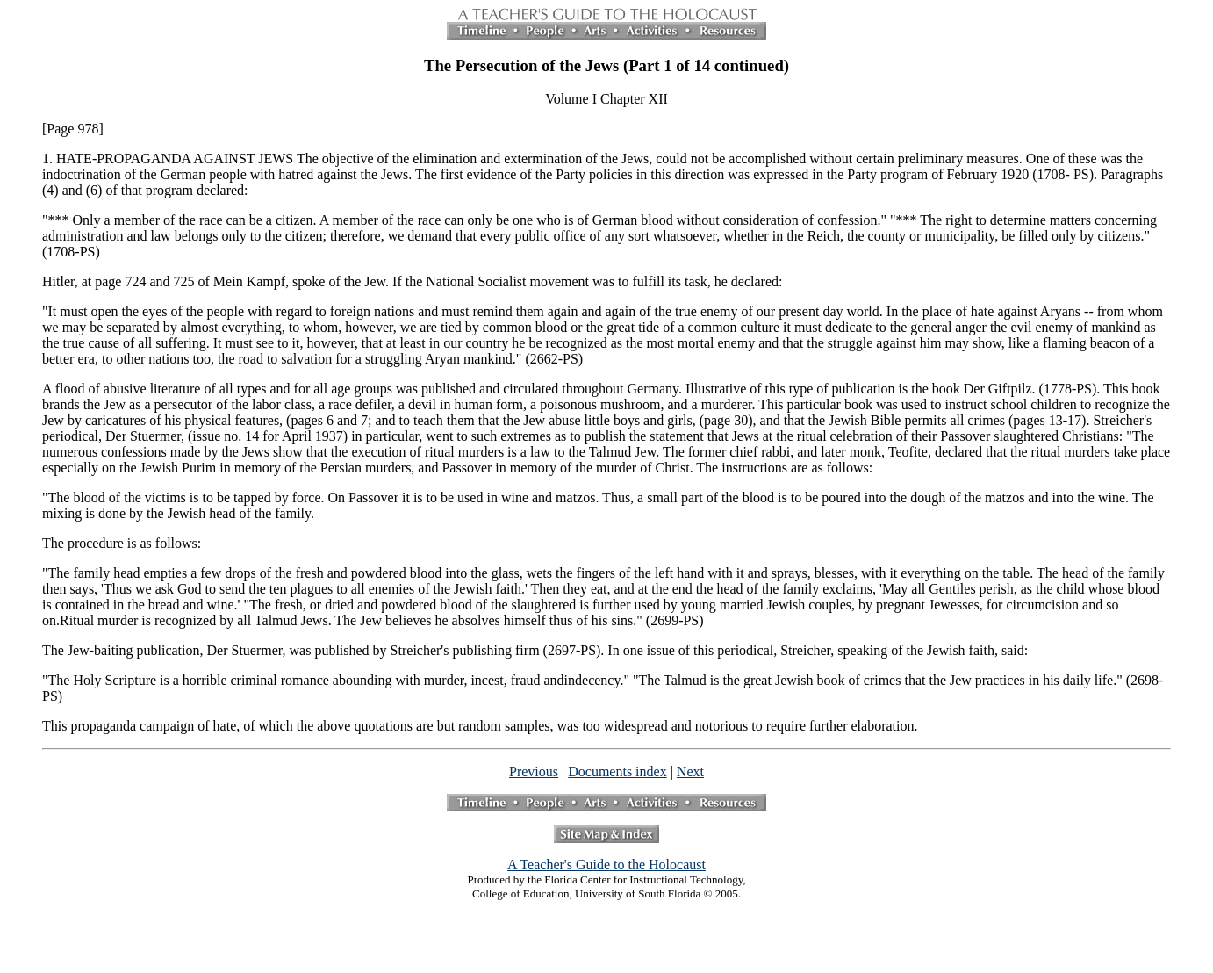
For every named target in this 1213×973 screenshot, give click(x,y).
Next (690, 771)
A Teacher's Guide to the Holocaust (606, 864)
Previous (533, 771)
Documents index (617, 771)
